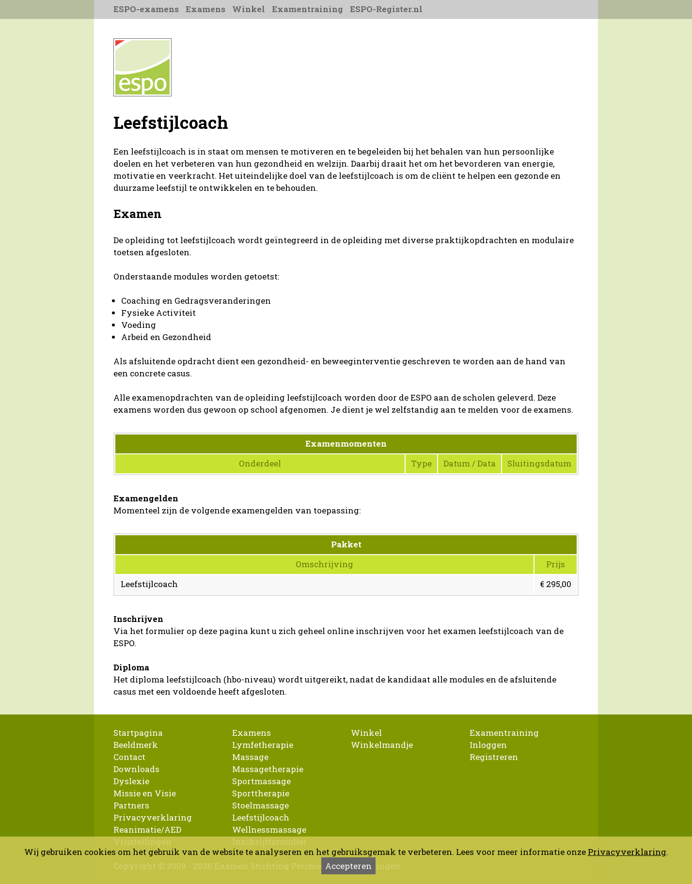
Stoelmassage (260, 805)
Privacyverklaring (152, 817)
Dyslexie (131, 781)
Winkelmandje (382, 744)
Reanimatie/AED (147, 829)
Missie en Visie (144, 793)
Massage (250, 756)
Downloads (136, 769)
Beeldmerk (135, 744)
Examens (205, 9)
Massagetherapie (267, 769)
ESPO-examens (146, 9)
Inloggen (488, 744)
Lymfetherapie (262, 744)
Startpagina (138, 732)
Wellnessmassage (269, 829)
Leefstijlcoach (260, 817)
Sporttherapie (260, 793)
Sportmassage (261, 781)
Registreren (494, 756)
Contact (129, 756)
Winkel (248, 9)
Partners (131, 805)
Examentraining (307, 9)
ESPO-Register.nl (386, 9)
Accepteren (348, 865)
